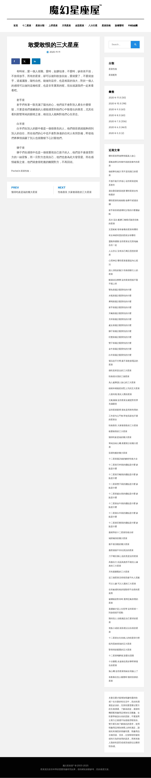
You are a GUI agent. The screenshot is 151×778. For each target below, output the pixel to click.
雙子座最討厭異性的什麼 (120, 343)
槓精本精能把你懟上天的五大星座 (124, 388)
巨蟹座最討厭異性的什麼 (120, 337)
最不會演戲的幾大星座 (119, 544)
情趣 (127, 698)
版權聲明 (119, 25)
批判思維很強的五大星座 (120, 644)
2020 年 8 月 (115, 115)
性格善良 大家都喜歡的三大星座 (123, 425)
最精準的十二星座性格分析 (121, 532)
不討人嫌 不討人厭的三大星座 (122, 583)
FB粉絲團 (133, 25)
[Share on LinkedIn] (36, 61)
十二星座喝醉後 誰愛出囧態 (121, 656)
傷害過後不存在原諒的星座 (121, 550)
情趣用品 (119, 713)
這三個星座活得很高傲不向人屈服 (124, 578)
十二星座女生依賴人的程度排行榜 (124, 638)
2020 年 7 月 (115, 121)
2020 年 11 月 (115, 97)
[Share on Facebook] (15, 61)
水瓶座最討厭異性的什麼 (120, 295)
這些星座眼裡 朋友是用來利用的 (123, 410)
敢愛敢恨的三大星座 (118, 431)
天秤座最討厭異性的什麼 (120, 319)
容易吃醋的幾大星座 (118, 453)
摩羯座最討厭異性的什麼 (120, 301)
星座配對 (113, 75)
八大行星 (92, 25)
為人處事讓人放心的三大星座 (122, 382)
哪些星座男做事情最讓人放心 (122, 156)
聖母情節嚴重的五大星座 (120, 649)
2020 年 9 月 (115, 109)
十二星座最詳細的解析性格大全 (123, 459)
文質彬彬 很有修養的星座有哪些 (123, 229)
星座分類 (39, 25)
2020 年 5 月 (115, 133)
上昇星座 (53, 25)
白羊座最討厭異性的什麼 (120, 355)
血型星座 (79, 25)
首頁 (15, 25)
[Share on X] (26, 61)
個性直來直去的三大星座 (120, 370)
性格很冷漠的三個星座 (119, 376)
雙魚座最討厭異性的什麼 (120, 289)
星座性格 (25, 171)
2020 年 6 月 (115, 127)
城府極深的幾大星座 (118, 538)
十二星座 (26, 25)
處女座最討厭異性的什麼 (120, 325)
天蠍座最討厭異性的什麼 (120, 313)
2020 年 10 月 (115, 103)
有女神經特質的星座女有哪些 (122, 235)
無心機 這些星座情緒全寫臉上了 (123, 671)
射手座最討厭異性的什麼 (120, 307)
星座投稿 (106, 25)
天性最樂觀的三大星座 (119, 572)
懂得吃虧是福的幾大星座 (120, 437)
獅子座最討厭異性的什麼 (120, 331)
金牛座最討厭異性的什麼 (120, 349)
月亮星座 (66, 25)
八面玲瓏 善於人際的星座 (120, 394)
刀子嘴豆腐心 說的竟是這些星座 (123, 556)
